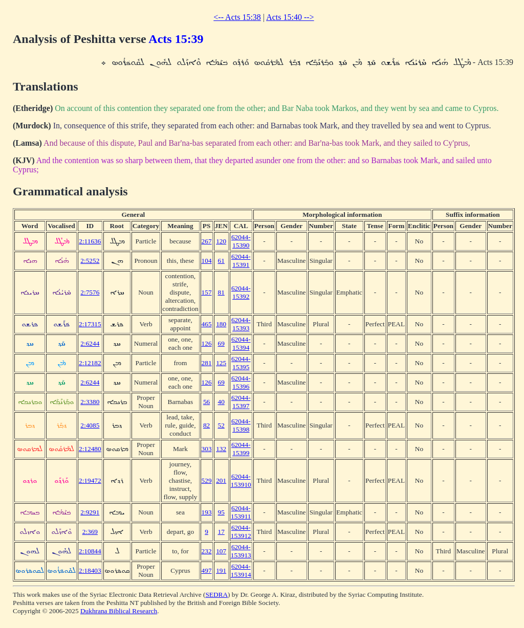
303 (207, 449)
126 (207, 343)
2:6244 (89, 343)
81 (221, 292)
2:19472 (90, 480)
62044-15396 (241, 382)
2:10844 (90, 551)
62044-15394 (241, 343)
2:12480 (90, 449)
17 (221, 531)
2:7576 (89, 292)
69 (221, 343)
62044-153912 (241, 532)
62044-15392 (241, 292)
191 (221, 570)
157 (207, 292)
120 (221, 241)
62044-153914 (241, 570)
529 (207, 480)
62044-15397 (241, 402)
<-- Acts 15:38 (237, 17)
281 (207, 363)
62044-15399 (241, 449)
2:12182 (90, 363)
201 (221, 480)
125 (221, 363)
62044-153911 (241, 512)
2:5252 (89, 260)
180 (221, 324)
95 (221, 512)
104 (207, 260)
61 (221, 260)
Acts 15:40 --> (290, 17)
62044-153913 (241, 551)
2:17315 (90, 324)
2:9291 (89, 512)
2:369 (90, 531)
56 (206, 402)
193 (207, 512)
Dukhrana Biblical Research (118, 611)
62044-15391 (241, 260)
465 (207, 324)
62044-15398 (241, 425)
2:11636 (90, 241)
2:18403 (90, 570)
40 (221, 402)
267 (207, 241)
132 (221, 449)
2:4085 (89, 425)
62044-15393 (241, 324)
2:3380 (89, 402)
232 (207, 551)
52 (221, 425)
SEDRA (216, 594)
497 (207, 570)
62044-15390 (241, 241)
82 (206, 425)
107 (221, 551)
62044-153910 (241, 480)
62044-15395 (241, 363)
